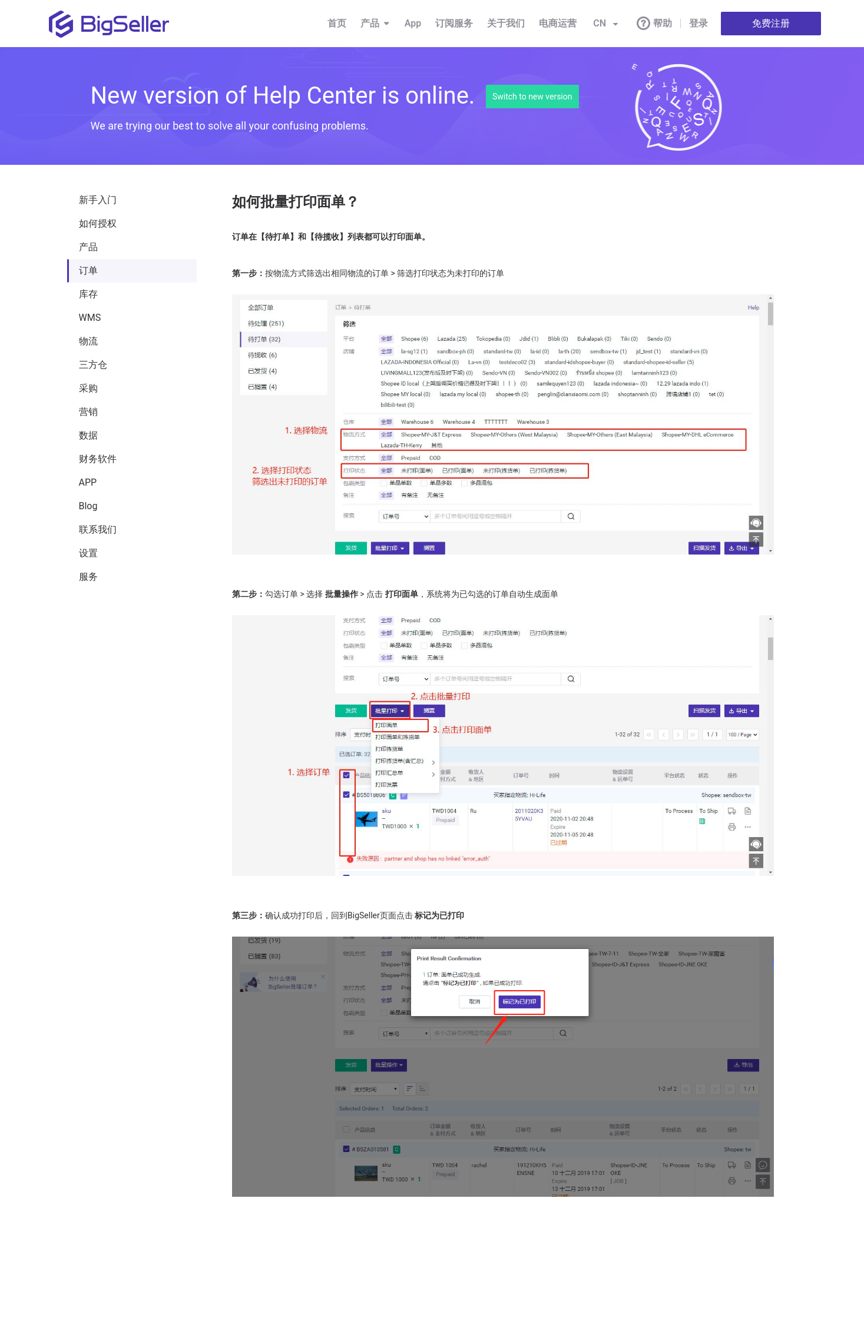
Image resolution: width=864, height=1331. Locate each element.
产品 (375, 23)
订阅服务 (454, 23)
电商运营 (558, 23)
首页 (336, 23)
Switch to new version (532, 96)
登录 (698, 23)
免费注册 (771, 23)
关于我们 (506, 23)
